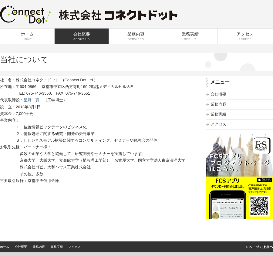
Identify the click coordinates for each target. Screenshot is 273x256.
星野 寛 (31, 100)
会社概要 (81, 36)
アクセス (245, 36)
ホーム (27, 36)
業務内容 (135, 36)
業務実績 (190, 36)
